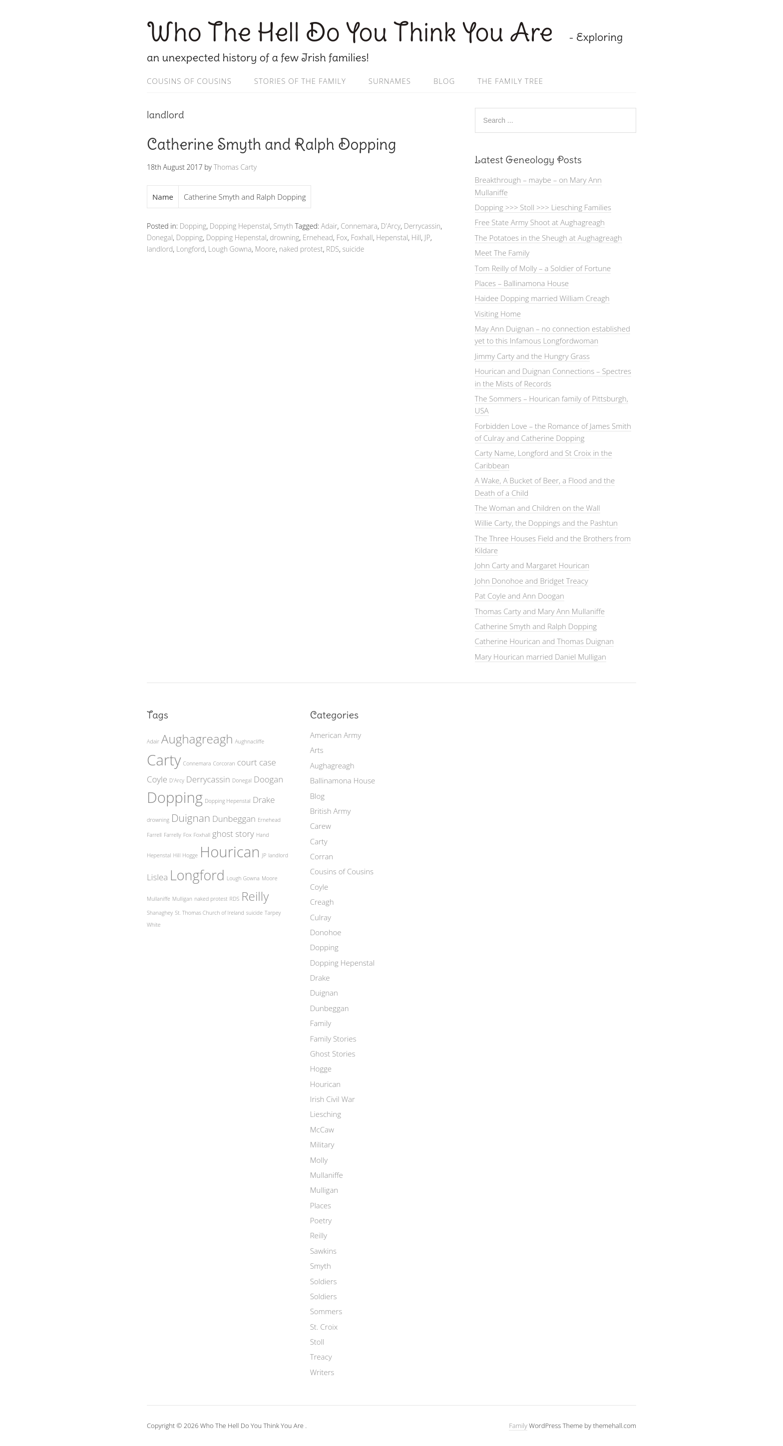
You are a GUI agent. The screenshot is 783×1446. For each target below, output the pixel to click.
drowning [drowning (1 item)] (158, 819)
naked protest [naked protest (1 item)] (211, 898)
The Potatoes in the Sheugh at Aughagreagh (548, 238)
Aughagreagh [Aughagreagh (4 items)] (197, 738)
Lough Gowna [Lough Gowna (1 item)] (243, 878)
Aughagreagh (332, 765)
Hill (416, 237)
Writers (322, 1372)
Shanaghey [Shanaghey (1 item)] (160, 912)
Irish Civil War (332, 1099)
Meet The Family (502, 253)
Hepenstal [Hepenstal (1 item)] (159, 855)
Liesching (325, 1114)
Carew (320, 826)
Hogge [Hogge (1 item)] (190, 855)
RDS (332, 249)
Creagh (322, 902)
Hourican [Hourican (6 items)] (230, 852)
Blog (444, 81)
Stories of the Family (300, 81)
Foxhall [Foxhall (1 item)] (201, 834)
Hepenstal (392, 237)
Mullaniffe (326, 1175)
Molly (319, 1160)
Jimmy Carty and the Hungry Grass (532, 356)
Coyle (319, 887)
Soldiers (323, 1281)
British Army (330, 811)
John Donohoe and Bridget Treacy (531, 581)
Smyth (283, 226)
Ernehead (318, 237)
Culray (320, 917)
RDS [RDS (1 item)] (235, 898)
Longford (190, 249)
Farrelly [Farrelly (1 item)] (172, 834)
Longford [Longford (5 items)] (197, 875)
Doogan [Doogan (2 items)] (268, 779)
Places (320, 1205)
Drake (320, 978)
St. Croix (324, 1327)
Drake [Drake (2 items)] (264, 799)
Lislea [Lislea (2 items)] (157, 877)
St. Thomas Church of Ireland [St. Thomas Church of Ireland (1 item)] (209, 912)
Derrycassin (422, 226)
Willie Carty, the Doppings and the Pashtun (546, 523)
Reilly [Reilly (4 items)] (255, 896)
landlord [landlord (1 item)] (278, 855)
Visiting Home (498, 314)
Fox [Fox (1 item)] (187, 834)
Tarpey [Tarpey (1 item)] (273, 912)
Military (322, 1144)
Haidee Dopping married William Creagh (542, 298)
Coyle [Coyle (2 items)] (157, 779)
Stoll (317, 1342)
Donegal (160, 237)
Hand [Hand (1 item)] (262, 834)
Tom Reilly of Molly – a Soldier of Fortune (543, 268)
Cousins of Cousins (189, 81)
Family (320, 1023)
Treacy (321, 1357)
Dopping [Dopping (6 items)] (175, 797)
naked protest (301, 249)
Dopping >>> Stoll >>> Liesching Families (543, 207)
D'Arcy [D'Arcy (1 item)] (176, 780)
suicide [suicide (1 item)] (254, 912)
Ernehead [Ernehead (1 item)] (269, 819)
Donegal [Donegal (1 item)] (242, 780)
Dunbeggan (329, 1008)
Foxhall (362, 237)
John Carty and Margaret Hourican (532, 565)
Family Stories (333, 1039)
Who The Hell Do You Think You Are (353, 32)
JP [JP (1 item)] (264, 855)
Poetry (321, 1220)
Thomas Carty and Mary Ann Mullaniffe (540, 611)
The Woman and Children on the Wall (537, 508)
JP (427, 237)
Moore (265, 249)
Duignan (324, 993)
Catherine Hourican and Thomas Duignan (544, 641)
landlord (160, 249)
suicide (354, 249)
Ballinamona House (343, 780)
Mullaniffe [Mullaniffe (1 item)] (158, 898)
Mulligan (324, 1190)
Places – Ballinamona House (522, 283)
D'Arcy (391, 226)
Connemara (359, 226)
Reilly (318, 1235)
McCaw (322, 1129)
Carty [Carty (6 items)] (164, 760)
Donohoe (326, 932)
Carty (319, 841)
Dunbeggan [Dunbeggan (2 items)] (234, 818)
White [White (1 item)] (154, 924)
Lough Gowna (230, 249)
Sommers (326, 1311)
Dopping (193, 226)
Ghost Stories (333, 1054)
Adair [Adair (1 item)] (153, 741)
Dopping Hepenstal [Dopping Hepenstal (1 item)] (228, 800)
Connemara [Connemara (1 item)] (197, 763)
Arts (317, 750)
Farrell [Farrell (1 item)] (154, 834)
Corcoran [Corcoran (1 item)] (224, 763)
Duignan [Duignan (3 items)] (190, 818)
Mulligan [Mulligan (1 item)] (182, 898)
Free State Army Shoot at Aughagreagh (540, 222)
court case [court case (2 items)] (256, 762)
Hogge (321, 1069)
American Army (336, 735)
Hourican (325, 1084)
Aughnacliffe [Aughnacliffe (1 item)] (249, 741)
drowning (284, 237)
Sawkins (323, 1251)
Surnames (390, 81)
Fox (342, 237)
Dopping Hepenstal (240, 226)
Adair (329, 226)
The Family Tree (510, 81)
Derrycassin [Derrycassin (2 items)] (208, 779)
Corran (322, 856)
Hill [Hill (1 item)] (177, 855)
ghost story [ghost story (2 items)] (233, 833)
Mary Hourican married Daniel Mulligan (540, 657)
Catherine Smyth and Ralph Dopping (271, 144)
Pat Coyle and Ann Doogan (519, 596)
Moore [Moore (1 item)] (270, 878)
